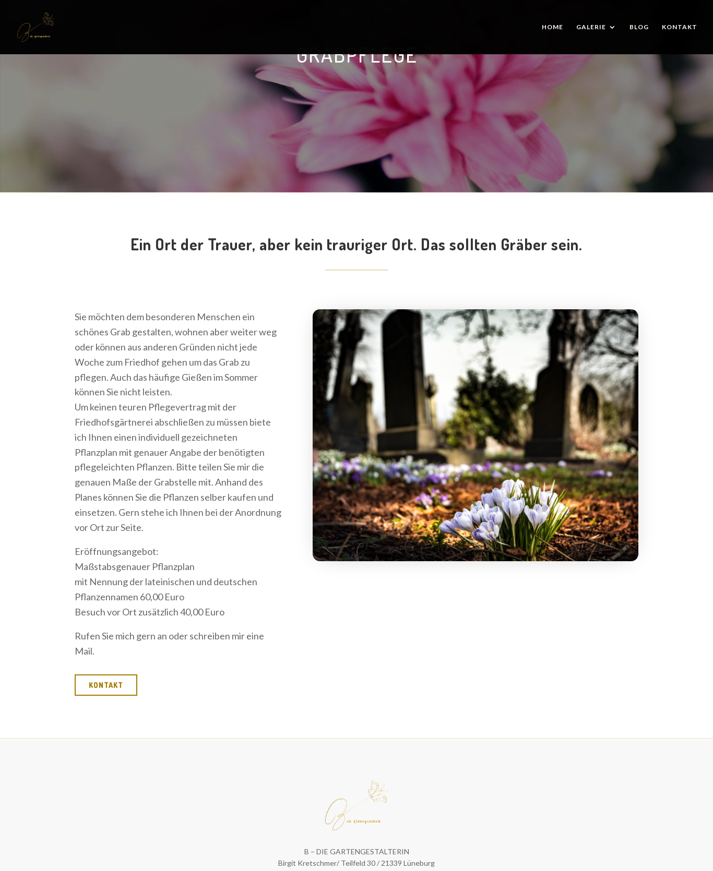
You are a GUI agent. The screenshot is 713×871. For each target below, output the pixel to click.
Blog (639, 27)
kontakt (106, 685)
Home (552, 27)
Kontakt (679, 27)
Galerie (591, 27)
